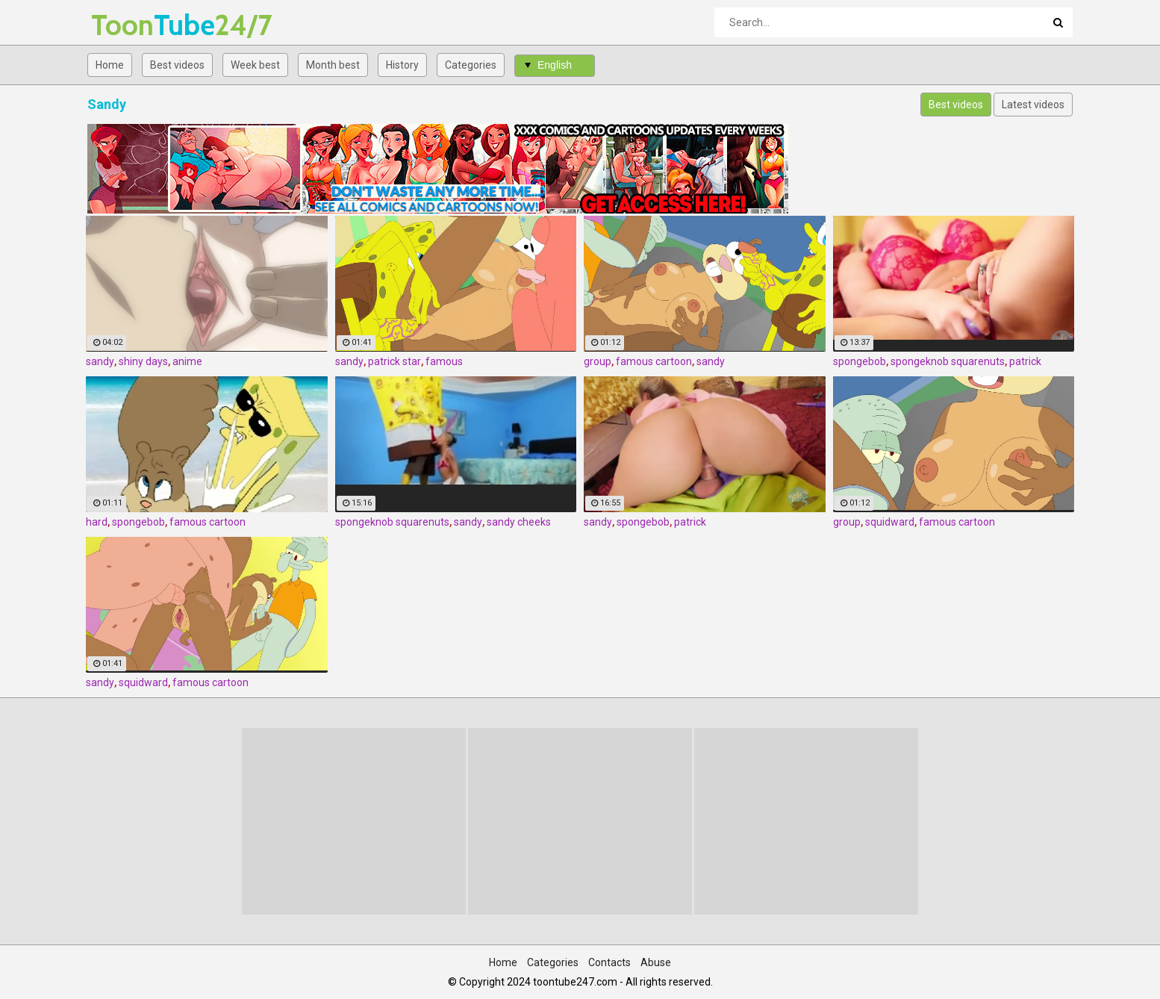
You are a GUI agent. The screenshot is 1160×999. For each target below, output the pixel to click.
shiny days (143, 361)
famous (444, 361)
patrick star (394, 361)
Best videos (177, 65)
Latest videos (1033, 105)
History (402, 65)
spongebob (859, 361)
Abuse (655, 962)
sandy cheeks (519, 522)
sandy (100, 361)
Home (110, 65)
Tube (130, 25)
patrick (1025, 361)
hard (96, 522)
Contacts (609, 962)
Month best (333, 65)
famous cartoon (654, 361)
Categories (470, 65)
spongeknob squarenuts (948, 361)
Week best (255, 65)
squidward (889, 522)
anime (187, 361)
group (597, 361)
